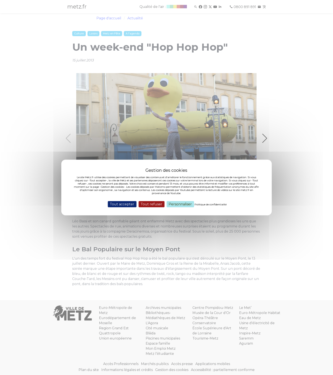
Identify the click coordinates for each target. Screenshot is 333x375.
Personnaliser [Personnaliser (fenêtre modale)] (180, 204)
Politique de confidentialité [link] (211, 204)
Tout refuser (151, 204)
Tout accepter (122, 204)
